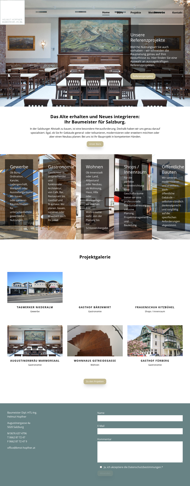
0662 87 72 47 (17, 437)
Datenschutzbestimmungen (144, 467)
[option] (95, 53)
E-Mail (100, 426)
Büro (120, 12)
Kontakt (177, 12)
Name (100, 413)
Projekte (135, 12)
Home (106, 12)
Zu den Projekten (95, 381)
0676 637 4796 (18, 433)
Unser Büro (95, 143)
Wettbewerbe (156, 12)
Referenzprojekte (143, 76)
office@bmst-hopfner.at (21, 447)
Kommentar (104, 439)
